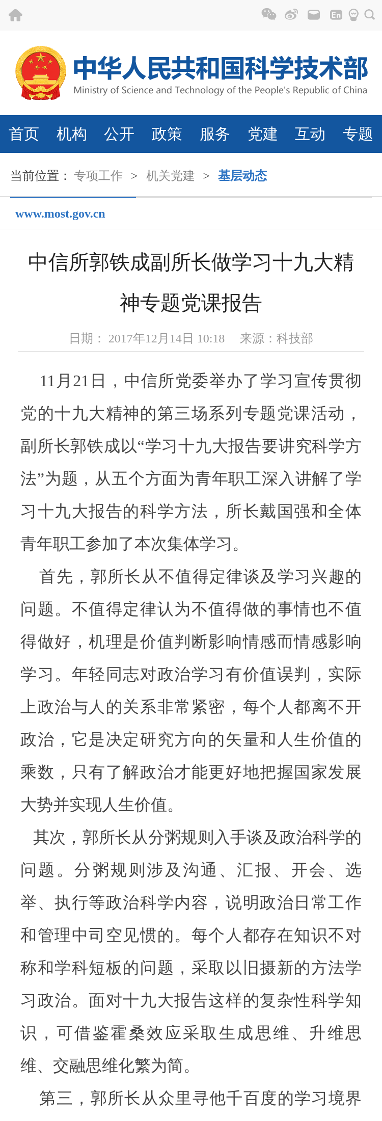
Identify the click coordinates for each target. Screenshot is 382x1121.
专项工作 (98, 175)
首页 (24, 133)
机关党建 (170, 175)
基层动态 (242, 175)
